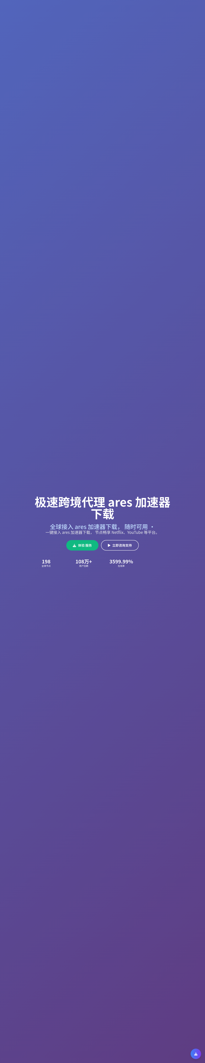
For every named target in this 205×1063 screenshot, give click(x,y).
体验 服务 (82, 545)
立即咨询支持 (120, 545)
